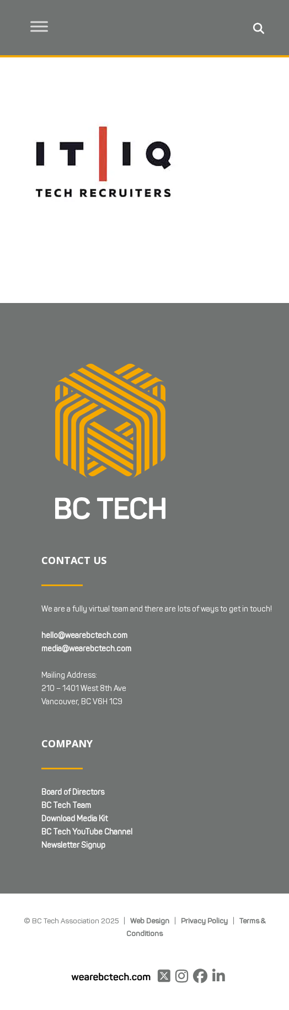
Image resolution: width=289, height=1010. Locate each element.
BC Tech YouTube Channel (86, 778)
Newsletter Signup (73, 791)
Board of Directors (72, 738)
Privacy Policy (204, 867)
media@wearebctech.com (86, 595)
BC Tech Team (66, 752)
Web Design (149, 867)
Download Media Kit (74, 765)
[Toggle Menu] (39, 26)
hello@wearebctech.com (84, 582)
